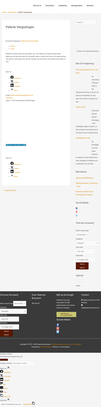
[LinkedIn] (15, 86)
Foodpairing (62, 6)
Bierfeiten (90, 6)
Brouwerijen (50, 6)
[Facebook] (15, 78)
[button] (98, 6)
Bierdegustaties (76, 6)
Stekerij (23, 41)
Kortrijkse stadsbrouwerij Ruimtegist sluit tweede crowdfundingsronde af (84, 193)
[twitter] (76, 215)
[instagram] (76, 212)
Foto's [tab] (12, 49)
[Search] (82, 264)
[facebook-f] (76, 208)
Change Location (6, 363)
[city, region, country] (23, 363)
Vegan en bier (80, 107)
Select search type (82, 230)
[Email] (3, 388)
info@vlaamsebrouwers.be (90, 308)
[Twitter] (14, 82)
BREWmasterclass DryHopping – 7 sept (87, 184)
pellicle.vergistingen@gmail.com (21, 95)
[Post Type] (82, 234)
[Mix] (3, 384)
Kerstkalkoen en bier (83, 138)
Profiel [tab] (12, 46)
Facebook (9, 98)
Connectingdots (45, 347)
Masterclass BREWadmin (85, 178)
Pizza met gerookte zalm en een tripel (87, 71)
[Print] (3, 392)
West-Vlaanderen (33, 41)
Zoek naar (79, 247)
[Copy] (11, 404)
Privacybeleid (76, 344)
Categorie (79, 239)
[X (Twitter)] (5, 376)
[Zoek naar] (85, 251)
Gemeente (79, 255)
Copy (27, 404)
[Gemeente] (85, 259)
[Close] (4, 360)
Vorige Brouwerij (9, 190)
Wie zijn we (37, 6)
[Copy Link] (5, 396)
